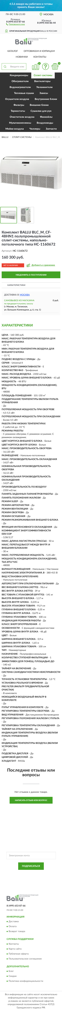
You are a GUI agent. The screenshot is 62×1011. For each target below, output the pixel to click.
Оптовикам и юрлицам (39, 51)
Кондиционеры (19, 75)
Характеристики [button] (16, 285)
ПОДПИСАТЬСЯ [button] (31, 866)
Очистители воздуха (22, 117)
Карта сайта (15, 949)
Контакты (39, 57)
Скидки (13, 976)
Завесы (44, 93)
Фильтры (19, 105)
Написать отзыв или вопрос (31, 800)
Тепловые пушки (24, 93)
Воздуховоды (45, 123)
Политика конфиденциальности (26, 981)
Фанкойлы (46, 117)
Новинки (22, 57)
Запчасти (51, 129)
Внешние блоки (39, 105)
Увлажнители (44, 87)
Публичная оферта (19, 954)
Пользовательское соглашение (25, 959)
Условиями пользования (39, 876)
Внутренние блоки (46, 99)
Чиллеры (34, 129)
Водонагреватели (20, 87)
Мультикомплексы (20, 123)
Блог (11, 971)
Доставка (14, 922)
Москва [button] (25, 295)
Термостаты (18, 111)
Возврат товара (17, 931)
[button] (15, 24)
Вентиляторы (42, 81)
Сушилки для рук (41, 111)
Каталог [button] (12, 51)
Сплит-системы (43, 75)
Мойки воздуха (14, 129)
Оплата (13, 926)
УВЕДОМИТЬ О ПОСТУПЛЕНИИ (31, 275)
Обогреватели (20, 81)
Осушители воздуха (17, 99)
